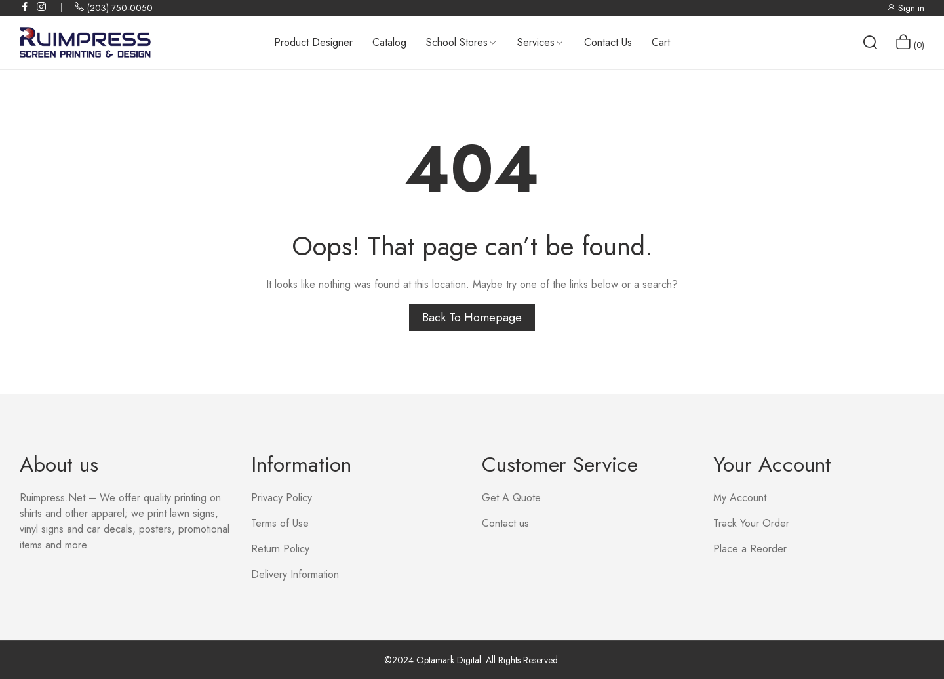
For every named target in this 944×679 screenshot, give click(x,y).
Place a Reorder (750, 548)
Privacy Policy (281, 497)
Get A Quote (511, 497)
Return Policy (280, 548)
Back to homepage (472, 317)
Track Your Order (751, 523)
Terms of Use (280, 523)
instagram (42, 6)
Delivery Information (295, 574)
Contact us (505, 523)
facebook (25, 6)
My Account (739, 497)
